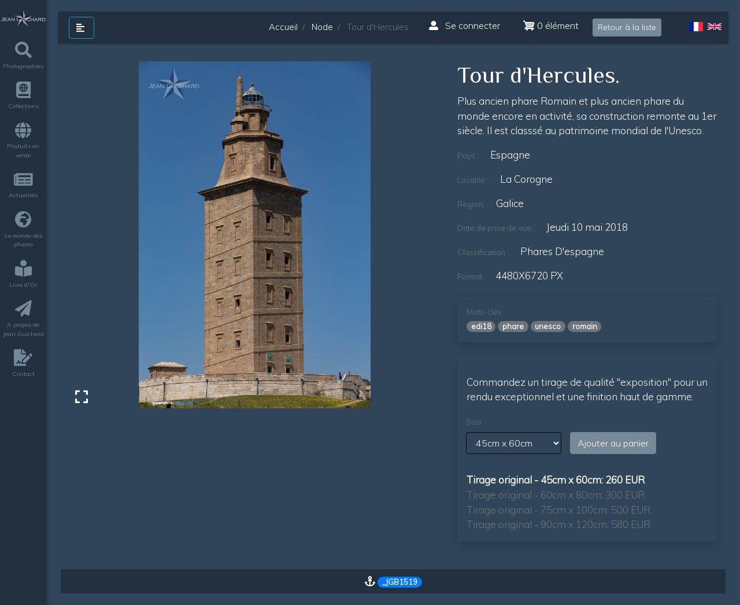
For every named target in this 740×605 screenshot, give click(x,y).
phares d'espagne (562, 251)
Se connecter (464, 25)
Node (322, 26)
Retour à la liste (627, 27)
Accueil (283, 26)
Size (474, 421)
